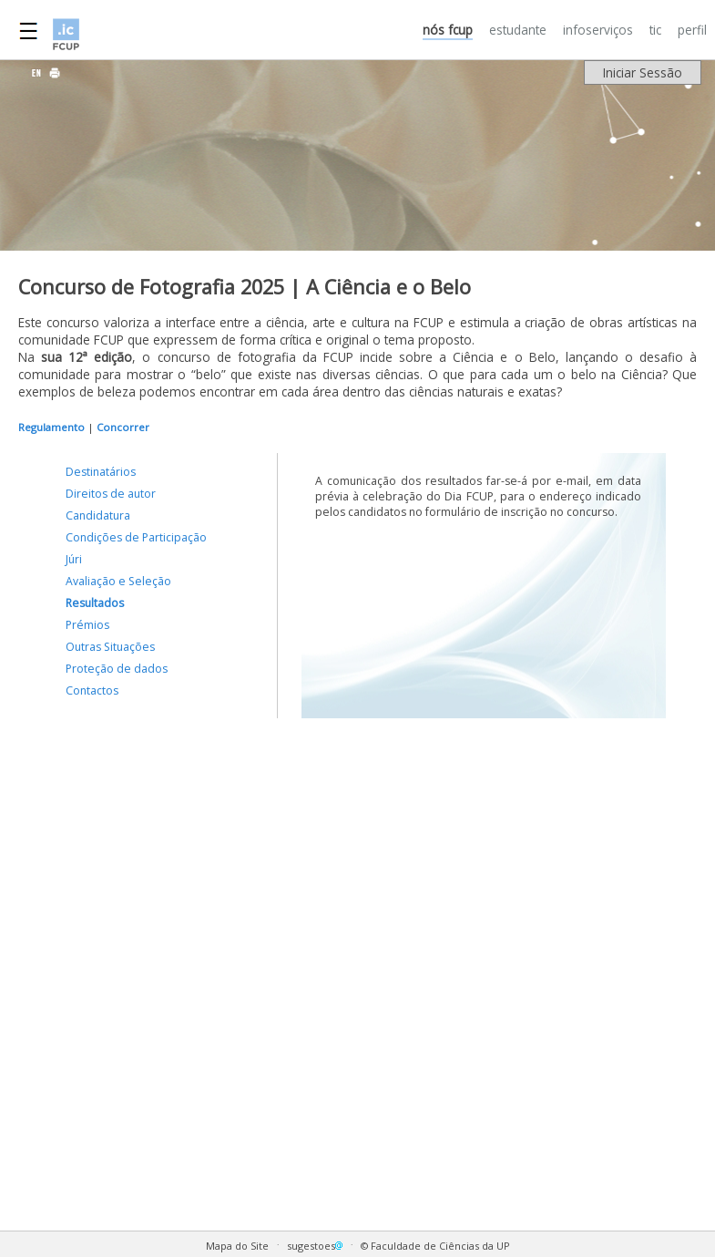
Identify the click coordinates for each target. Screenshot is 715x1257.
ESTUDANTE (517, 29)
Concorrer (123, 427)
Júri (74, 559)
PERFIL (692, 29)
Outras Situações (110, 646)
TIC (655, 29)
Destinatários (101, 471)
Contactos (92, 690)
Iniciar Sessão (642, 72)
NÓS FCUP (448, 29)
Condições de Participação (136, 537)
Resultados (95, 603)
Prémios (87, 625)
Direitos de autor (111, 493)
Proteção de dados (117, 668)
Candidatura (98, 515)
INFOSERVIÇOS (598, 29)
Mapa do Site (237, 1245)
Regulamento (51, 427)
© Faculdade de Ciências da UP (435, 1245)
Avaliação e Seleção (118, 581)
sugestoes (316, 1245)
